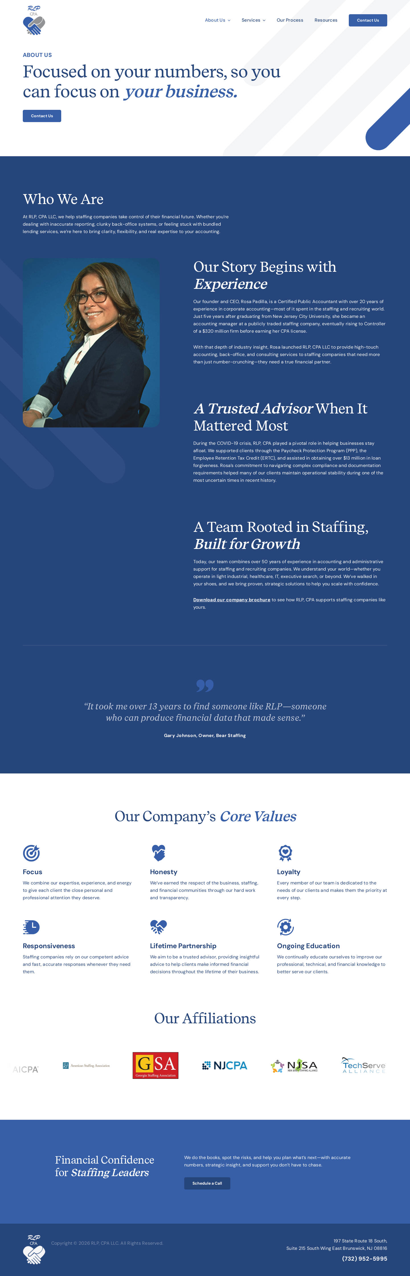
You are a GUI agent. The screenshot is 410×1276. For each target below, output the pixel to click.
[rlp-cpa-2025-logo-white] (34, 1237)
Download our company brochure (231, 600)
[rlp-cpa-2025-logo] (34, 8)
